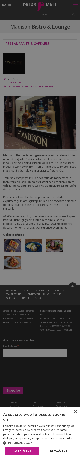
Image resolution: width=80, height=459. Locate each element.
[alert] (40, 229)
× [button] (75, 411)
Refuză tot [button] (58, 450)
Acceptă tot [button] (22, 450)
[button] (40, 443)
